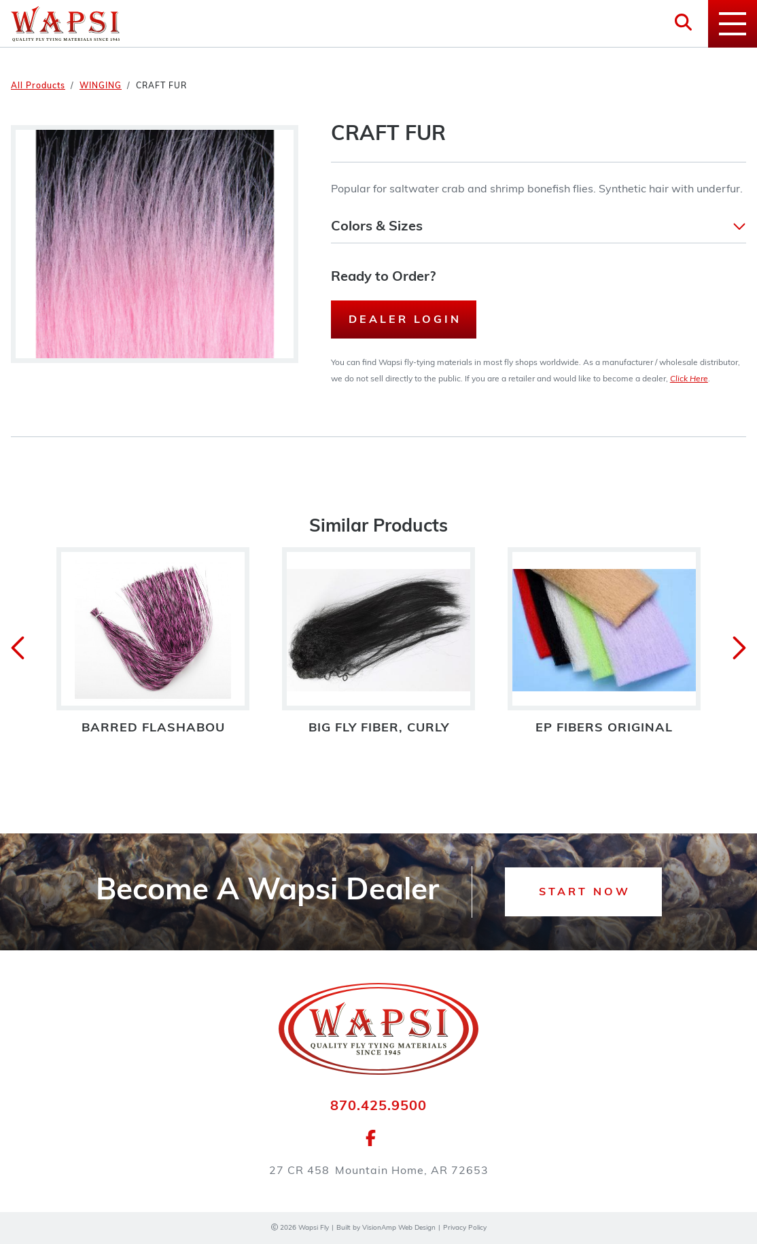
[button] (538, 227)
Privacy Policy (465, 1228)
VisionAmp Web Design (399, 1228)
